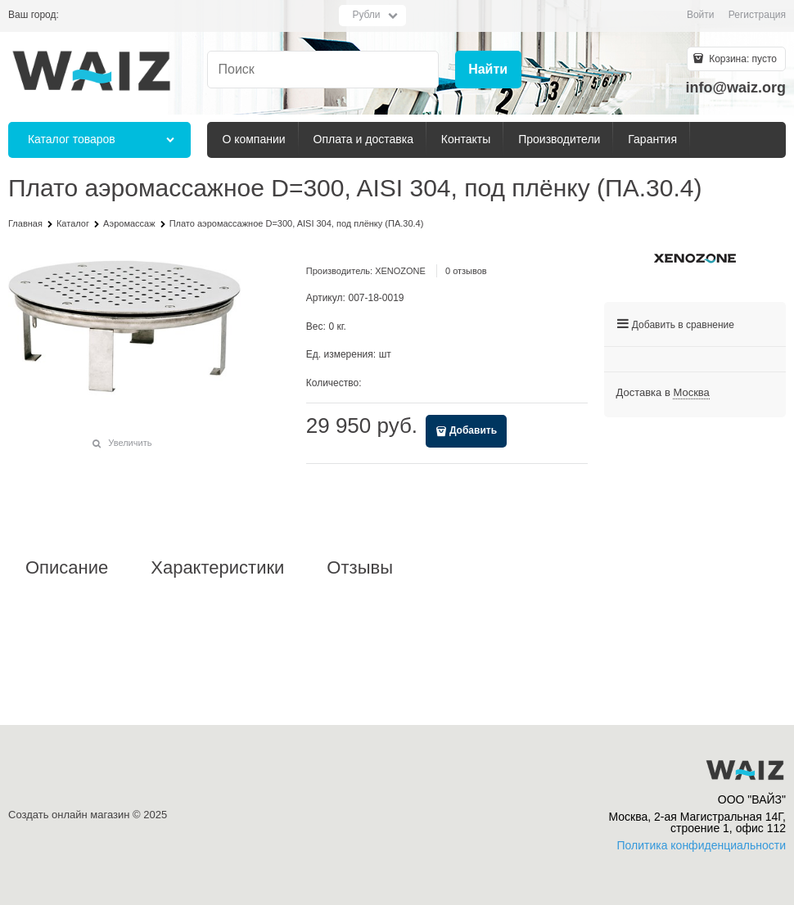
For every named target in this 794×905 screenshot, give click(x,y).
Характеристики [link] (217, 568)
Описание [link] (66, 568)
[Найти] (488, 70)
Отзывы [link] (360, 568)
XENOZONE (400, 271)
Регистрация (757, 14)
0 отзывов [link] (466, 271)
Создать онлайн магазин (68, 814)
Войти (701, 14)
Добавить (473, 430)
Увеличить (129, 443)
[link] (691, 392)
